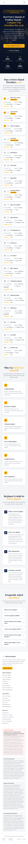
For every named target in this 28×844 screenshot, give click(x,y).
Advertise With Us (7, 668)
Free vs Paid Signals (7, 721)
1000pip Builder (6, 704)
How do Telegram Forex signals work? (14, 622)
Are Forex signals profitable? (14, 615)
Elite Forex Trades (6, 696)
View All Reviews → (6, 706)
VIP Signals (5, 681)
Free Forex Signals (14, 50)
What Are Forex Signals (7, 717)
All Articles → (5, 723)
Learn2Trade (5, 698)
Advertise (19, 839)
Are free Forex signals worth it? (14, 629)
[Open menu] (24, 2)
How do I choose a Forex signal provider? (14, 635)
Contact (24, 839)
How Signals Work (6, 719)
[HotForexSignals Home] (3, 2)
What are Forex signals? (14, 610)
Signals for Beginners (7, 687)
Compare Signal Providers (14, 46)
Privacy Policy (3, 839)
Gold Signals (5, 683)
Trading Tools (5, 712)
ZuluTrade (4, 702)
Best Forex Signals (6, 675)
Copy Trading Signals (7, 689)
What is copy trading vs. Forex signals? (14, 643)
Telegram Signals (6, 679)
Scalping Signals (6, 685)
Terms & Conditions (11, 839)
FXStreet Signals (6, 700)
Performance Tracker (7, 715)
